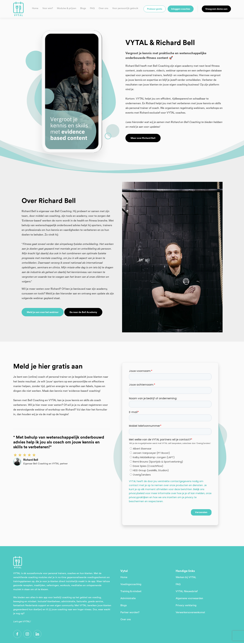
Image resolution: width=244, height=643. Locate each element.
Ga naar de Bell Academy (83, 312)
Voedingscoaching (130, 584)
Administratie (128, 598)
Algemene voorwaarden (189, 598)
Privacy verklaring (186, 605)
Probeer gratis (154, 9)
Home (35, 8)
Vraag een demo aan (216, 9)
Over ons (103, 8)
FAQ (92, 8)
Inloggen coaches (180, 9)
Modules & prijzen (66, 8)
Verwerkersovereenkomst (190, 612)
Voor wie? (47, 8)
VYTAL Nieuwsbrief (187, 591)
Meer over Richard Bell (143, 138)
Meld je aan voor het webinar (42, 312)
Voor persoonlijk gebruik (125, 8)
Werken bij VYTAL (186, 577)
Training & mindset (130, 591)
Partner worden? (130, 612)
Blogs (83, 8)
